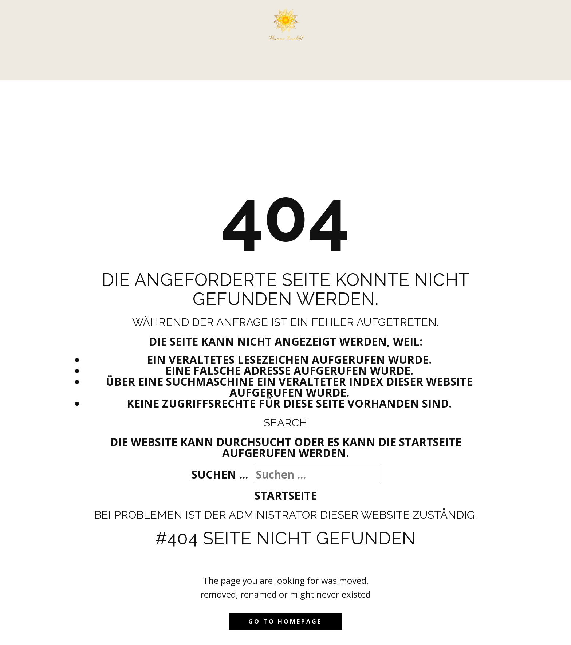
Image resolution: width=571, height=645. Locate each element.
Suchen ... (220, 474)
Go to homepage (285, 621)
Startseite (286, 495)
